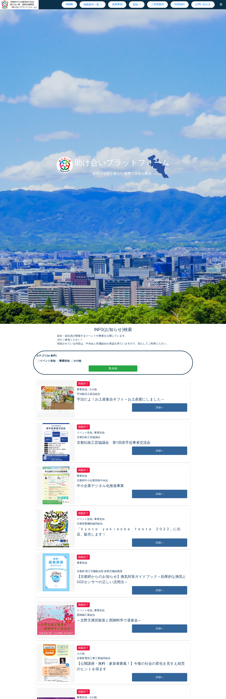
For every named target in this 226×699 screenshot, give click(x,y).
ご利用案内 (157, 4)
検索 (113, 368)
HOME (69, 4)
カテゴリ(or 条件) (46, 355)
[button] (221, 4)
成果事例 (117, 4)
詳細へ (159, 407)
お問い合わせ (203, 4)
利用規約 (179, 4)
